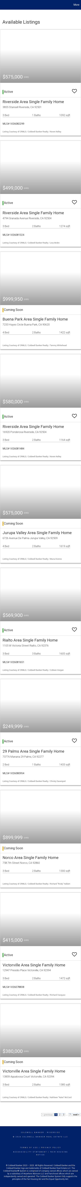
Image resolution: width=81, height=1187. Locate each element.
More (76, 4)
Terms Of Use (29, 1147)
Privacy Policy (51, 1147)
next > (76, 1114)
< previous (47, 1114)
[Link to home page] (3, 5)
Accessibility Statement (30, 1152)
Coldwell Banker (32, 1132)
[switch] (74, 89)
